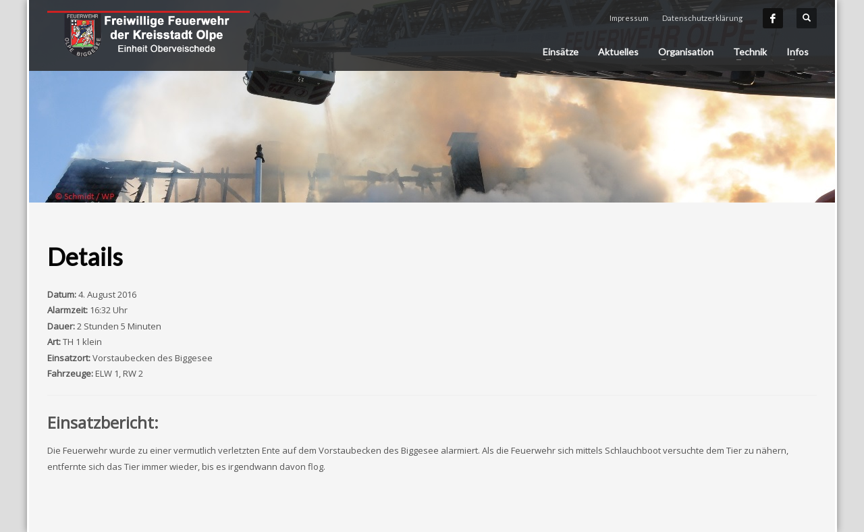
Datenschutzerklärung (702, 18)
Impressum (629, 18)
